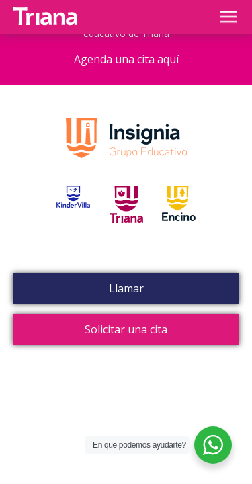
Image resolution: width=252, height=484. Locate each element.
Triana (126, 219)
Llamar (126, 288)
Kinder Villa (73, 219)
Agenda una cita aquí (126, 59)
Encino (179, 219)
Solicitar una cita (126, 329)
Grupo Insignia (126, 152)
